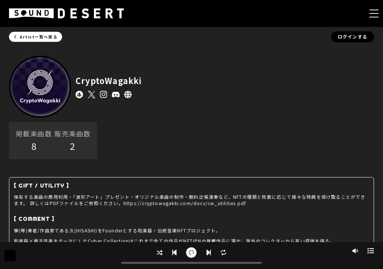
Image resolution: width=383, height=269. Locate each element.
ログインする (352, 36)
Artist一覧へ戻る (35, 37)
